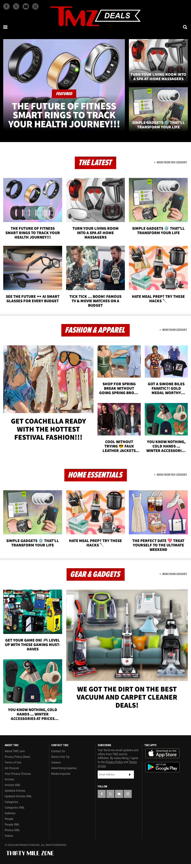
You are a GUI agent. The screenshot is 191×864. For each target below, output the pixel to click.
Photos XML (12, 830)
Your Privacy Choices (18, 773)
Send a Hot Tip (60, 756)
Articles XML (13, 785)
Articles (9, 779)
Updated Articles (15, 790)
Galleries (10, 813)
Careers (56, 762)
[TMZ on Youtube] (26, 6)
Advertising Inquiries (64, 768)
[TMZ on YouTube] (119, 794)
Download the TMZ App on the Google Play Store (162, 767)
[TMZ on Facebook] (6, 6)
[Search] (185, 27)
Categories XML (15, 807)
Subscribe (130, 775)
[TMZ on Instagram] (35, 6)
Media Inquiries (60, 773)
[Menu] (5, 27)
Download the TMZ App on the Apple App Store (162, 753)
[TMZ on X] (16, 6)
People (9, 818)
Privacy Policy (114, 762)
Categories (11, 802)
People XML (12, 824)
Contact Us (58, 751)
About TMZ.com (15, 751)
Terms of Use (13, 762)
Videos (9, 835)
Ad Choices (12, 768)
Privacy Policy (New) (17, 756)
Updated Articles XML (18, 796)
